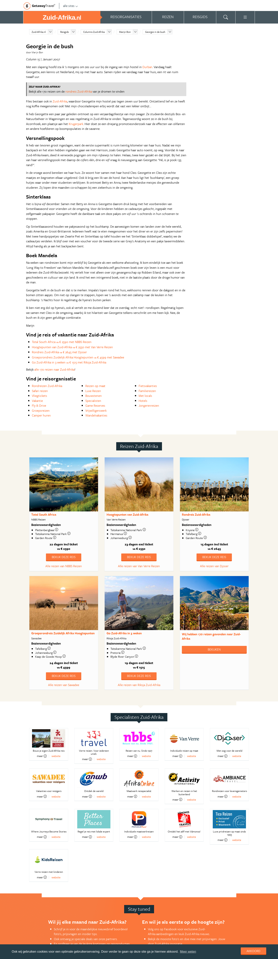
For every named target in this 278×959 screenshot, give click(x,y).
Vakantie (37, 400)
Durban (147, 67)
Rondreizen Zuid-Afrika (47, 386)
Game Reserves (95, 405)
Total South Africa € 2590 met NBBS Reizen (62, 342)
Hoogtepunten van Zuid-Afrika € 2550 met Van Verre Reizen (72, 347)
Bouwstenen (93, 395)
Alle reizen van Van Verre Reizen (139, 566)
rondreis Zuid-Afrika (78, 91)
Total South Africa (43, 514)
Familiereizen (147, 391)
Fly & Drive (39, 405)
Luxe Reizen (93, 391)
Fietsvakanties (148, 386)
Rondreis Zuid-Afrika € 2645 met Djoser (59, 352)
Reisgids (64, 32)
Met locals (145, 395)
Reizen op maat (95, 386)
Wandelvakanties (96, 415)
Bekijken (214, 649)
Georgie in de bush (155, 32)
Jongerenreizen (149, 405)
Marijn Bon (125, 32)
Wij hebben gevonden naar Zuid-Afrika (211, 636)
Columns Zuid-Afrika (94, 32)
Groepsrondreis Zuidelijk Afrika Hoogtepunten (63, 633)
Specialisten (93, 400)
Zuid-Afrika (60, 101)
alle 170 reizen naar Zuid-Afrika (54, 369)
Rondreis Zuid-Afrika (196, 514)
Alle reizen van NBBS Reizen (63, 566)
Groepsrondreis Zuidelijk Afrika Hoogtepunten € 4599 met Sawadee (78, 357)
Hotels (143, 400)
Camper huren (41, 415)
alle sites (70, 5)
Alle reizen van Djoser (214, 566)
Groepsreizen (41, 410)
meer (42, 756)
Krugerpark (76, 124)
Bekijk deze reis (63, 557)
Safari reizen (40, 391)
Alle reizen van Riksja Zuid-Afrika (139, 685)
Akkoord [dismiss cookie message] (253, 951)
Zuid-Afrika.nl (39, 32)
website (56, 756)
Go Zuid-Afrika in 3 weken (124, 633)
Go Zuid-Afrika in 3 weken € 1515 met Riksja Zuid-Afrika (69, 362)
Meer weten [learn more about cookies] (188, 951)
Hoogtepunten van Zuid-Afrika (127, 514)
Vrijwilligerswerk (96, 410)
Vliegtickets (39, 395)
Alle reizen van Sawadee (63, 685)
